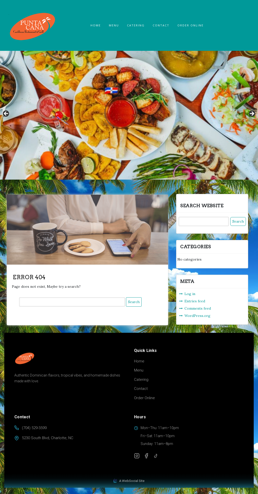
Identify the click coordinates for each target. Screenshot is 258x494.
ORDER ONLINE (190, 25)
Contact (161, 25)
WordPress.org (197, 315)
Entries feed (194, 301)
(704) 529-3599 (34, 428)
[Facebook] (146, 456)
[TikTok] (156, 456)
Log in (189, 293)
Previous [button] (6, 114)
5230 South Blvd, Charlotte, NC (47, 438)
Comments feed (197, 308)
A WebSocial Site (129, 480)
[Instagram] (137, 456)
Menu (114, 25)
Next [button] (251, 114)
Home (95, 25)
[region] (129, 115)
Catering (136, 25)
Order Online (144, 398)
